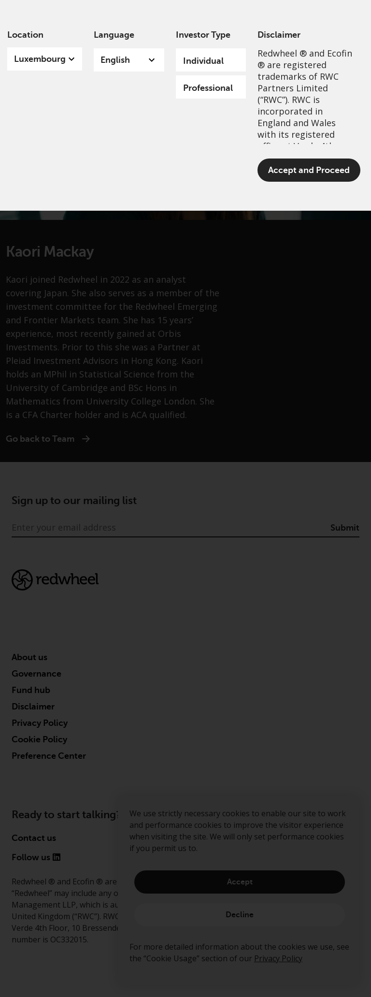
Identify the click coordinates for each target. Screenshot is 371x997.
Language (114, 35)
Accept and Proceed (309, 170)
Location (25, 35)
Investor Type (203, 35)
